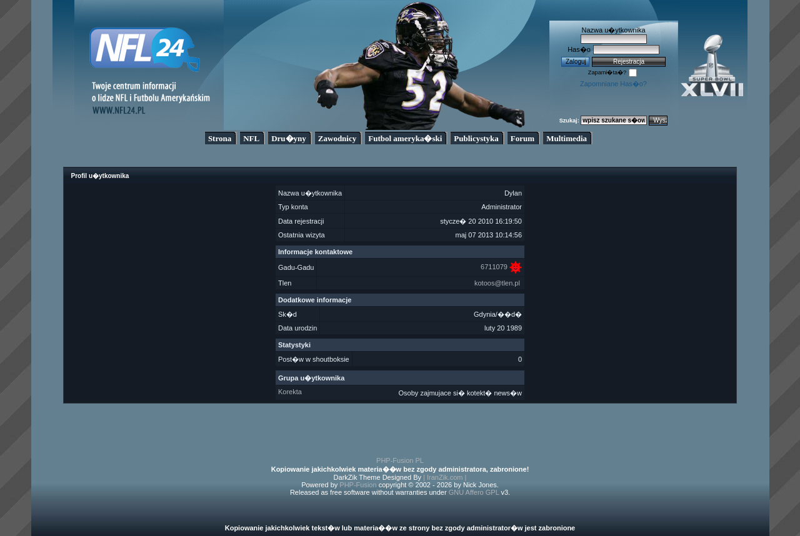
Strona (219, 138)
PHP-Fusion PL (400, 460)
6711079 (494, 266)
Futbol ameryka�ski (405, 138)
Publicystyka (476, 138)
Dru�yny (288, 138)
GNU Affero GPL (474, 492)
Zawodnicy (337, 138)
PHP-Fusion (357, 485)
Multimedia (566, 138)
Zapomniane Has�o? (613, 83)
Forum (522, 138)
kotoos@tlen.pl (497, 283)
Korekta (290, 391)
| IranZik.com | (444, 477)
